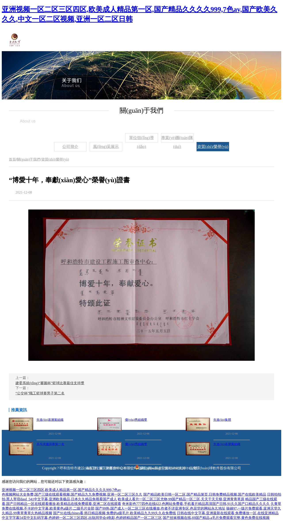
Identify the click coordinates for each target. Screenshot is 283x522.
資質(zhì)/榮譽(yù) (212, 146)
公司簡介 (70, 146)
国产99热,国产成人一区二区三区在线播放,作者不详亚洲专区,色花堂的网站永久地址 (160, 508)
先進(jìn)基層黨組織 (49, 419)
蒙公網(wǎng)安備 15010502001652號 (168, 468)
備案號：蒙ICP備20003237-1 (107, 468)
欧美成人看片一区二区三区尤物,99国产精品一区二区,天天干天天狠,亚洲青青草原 (181, 499)
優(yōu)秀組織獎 (136, 419)
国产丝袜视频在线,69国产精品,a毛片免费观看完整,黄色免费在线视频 (216, 518)
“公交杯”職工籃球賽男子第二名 (40, 393)
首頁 (12, 159)
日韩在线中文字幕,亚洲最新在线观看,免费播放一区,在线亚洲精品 (228, 513)
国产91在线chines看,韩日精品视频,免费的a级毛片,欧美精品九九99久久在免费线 (114, 513)
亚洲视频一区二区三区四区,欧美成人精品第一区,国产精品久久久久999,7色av (61, 490)
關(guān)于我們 (28, 159)
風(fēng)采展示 (106, 146)
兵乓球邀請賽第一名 (50, 444)
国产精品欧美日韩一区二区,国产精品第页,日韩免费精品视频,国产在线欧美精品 (204, 494)
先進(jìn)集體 (222, 419)
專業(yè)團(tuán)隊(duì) (177, 139)
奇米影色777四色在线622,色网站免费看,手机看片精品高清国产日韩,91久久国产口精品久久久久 (196, 504)
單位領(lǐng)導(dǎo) (141, 139)
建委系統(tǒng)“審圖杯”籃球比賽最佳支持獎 (49, 383)
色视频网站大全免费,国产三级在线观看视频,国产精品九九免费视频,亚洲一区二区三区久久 (72, 494)
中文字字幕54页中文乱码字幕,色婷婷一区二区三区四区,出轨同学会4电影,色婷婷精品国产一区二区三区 (82, 518)
